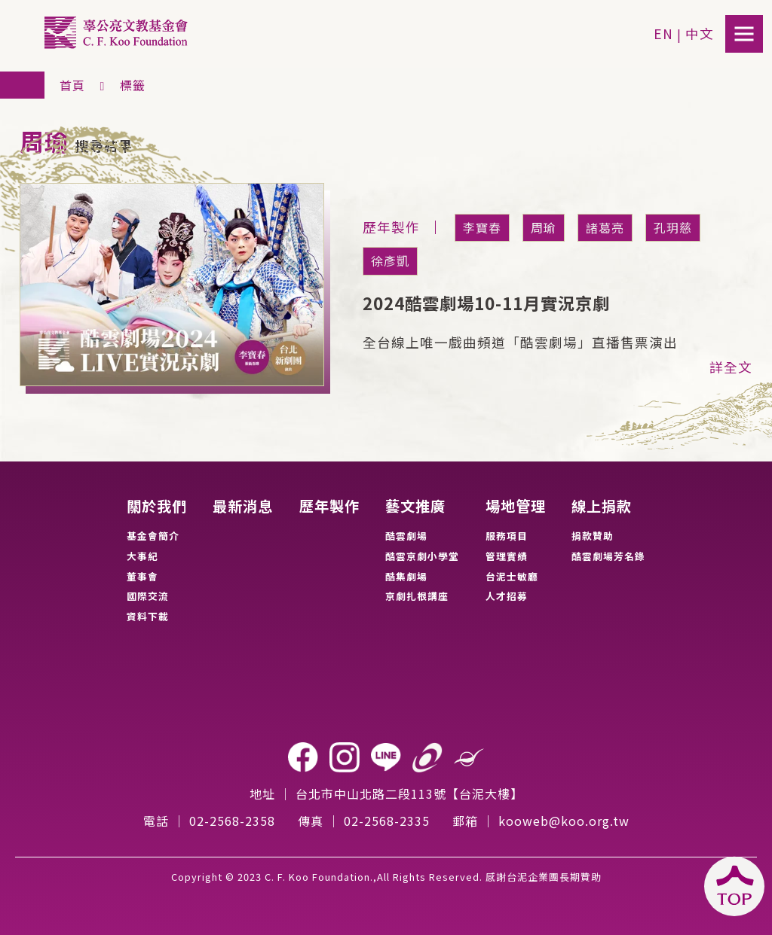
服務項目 (507, 535)
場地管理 (516, 506)
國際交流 (148, 596)
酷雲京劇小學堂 (422, 556)
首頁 (72, 85)
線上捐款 (601, 506)
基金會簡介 (153, 535)
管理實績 (507, 556)
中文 (699, 33)
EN (663, 33)
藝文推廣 (415, 506)
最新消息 (243, 506)
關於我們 (157, 506)
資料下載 (148, 616)
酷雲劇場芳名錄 (608, 556)
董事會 (142, 576)
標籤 (133, 85)
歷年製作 (329, 506)
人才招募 (507, 596)
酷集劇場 (406, 576)
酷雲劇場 (406, 535)
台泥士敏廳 (512, 576)
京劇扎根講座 (417, 596)
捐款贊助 (592, 535)
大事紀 (142, 556)
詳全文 (730, 367)
